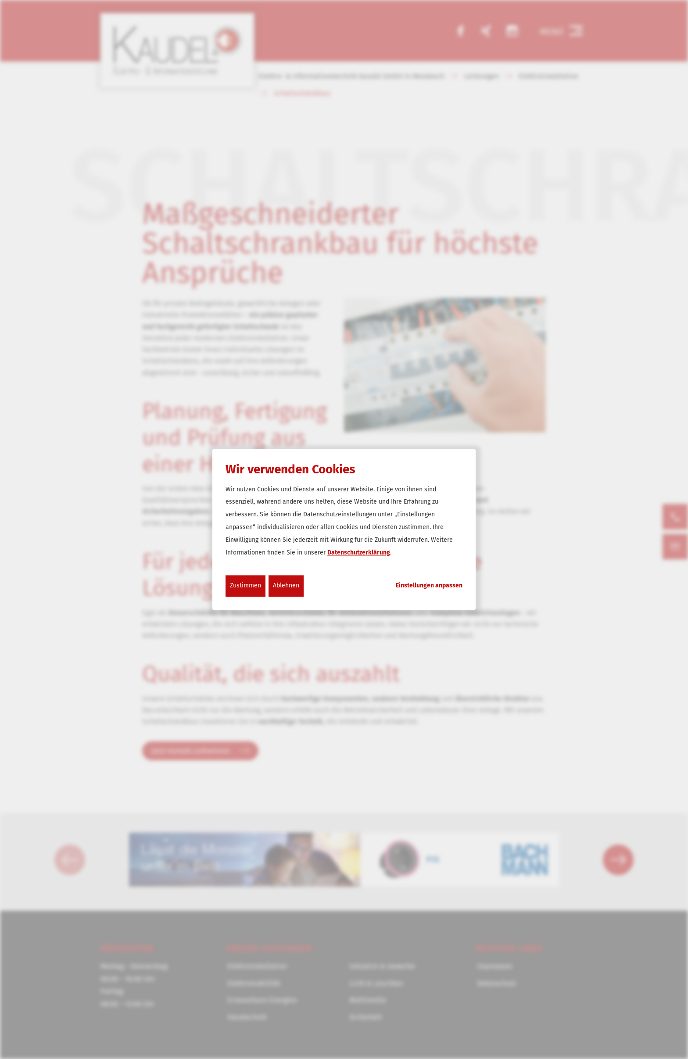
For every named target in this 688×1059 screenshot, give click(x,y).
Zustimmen (245, 586)
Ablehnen (286, 586)
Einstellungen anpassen (429, 586)
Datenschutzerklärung (358, 552)
